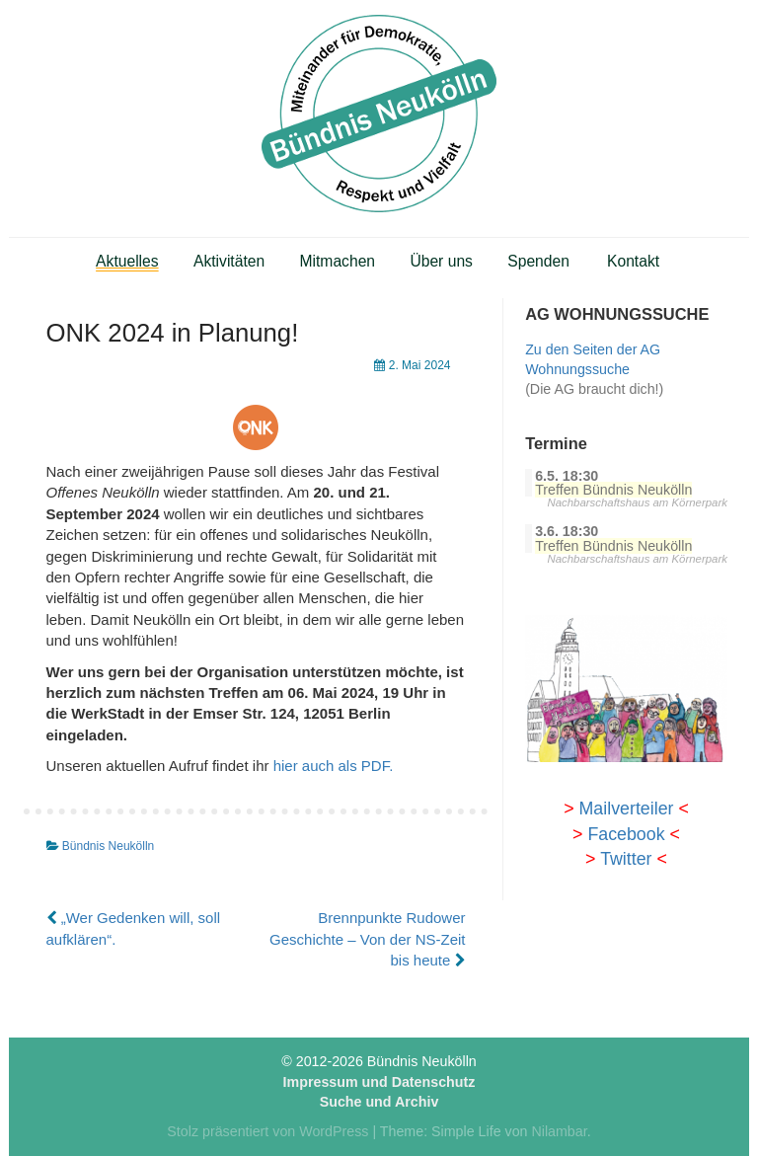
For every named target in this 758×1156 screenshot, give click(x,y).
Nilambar (558, 1131)
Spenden (538, 261)
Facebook (625, 834)
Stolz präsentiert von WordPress (267, 1131)
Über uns (441, 261)
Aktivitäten (229, 261)
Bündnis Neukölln (108, 846)
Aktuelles (127, 261)
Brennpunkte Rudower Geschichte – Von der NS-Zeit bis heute (367, 938)
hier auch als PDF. (333, 765)
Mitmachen (338, 261)
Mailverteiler (626, 808)
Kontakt (633, 261)
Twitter (625, 859)
